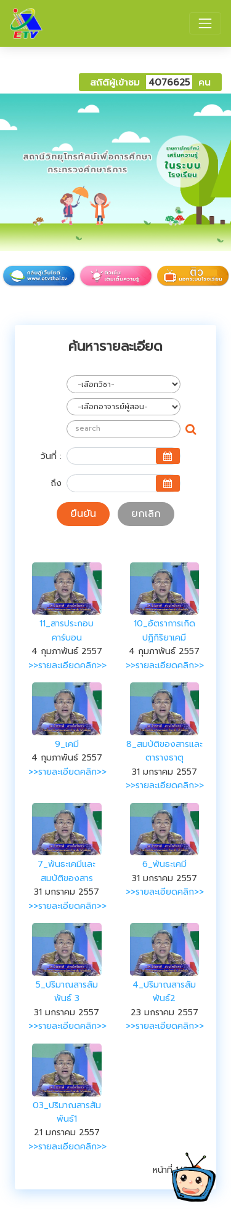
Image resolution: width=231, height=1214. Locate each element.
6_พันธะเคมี (164, 864)
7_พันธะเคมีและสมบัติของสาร (66, 871)
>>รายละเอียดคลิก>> (67, 665)
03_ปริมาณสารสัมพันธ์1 (67, 1112)
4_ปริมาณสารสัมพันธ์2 (164, 991)
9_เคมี (67, 744)
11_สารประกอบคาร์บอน (66, 630)
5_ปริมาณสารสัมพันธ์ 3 (67, 991)
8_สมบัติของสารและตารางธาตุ (164, 751)
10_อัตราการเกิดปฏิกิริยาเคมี (164, 630)
